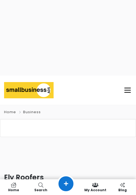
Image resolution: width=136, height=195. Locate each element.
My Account (95, 187)
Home (10, 112)
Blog (122, 187)
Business (32, 112)
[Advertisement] (68, 38)
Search (40, 187)
